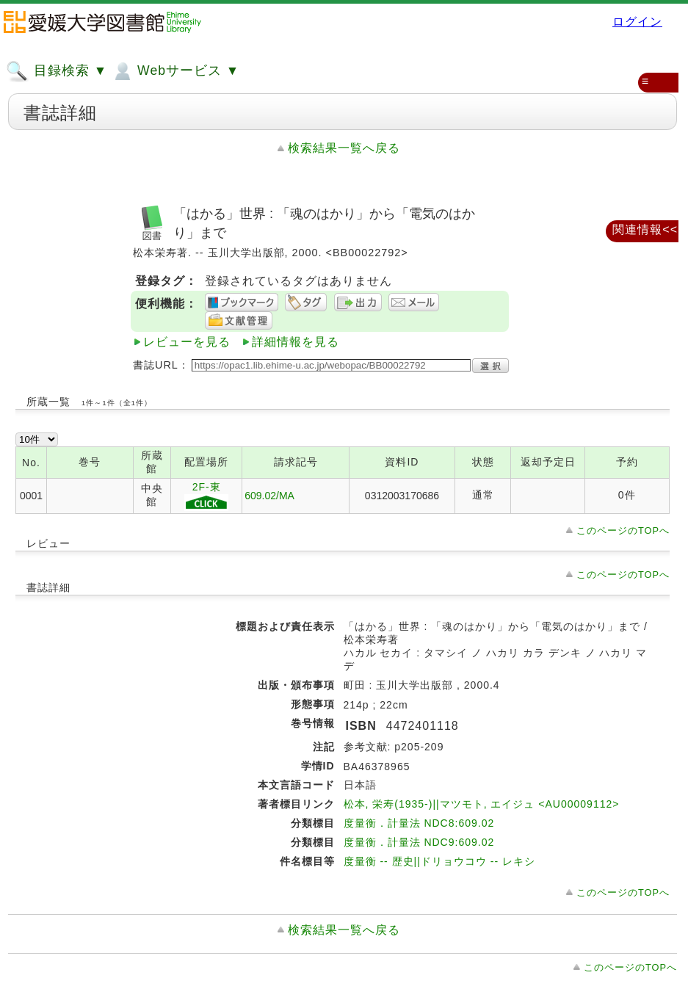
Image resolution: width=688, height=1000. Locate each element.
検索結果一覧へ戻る (344, 148)
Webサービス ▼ (175, 71)
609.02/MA (269, 495)
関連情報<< (645, 229)
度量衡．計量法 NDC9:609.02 (419, 842)
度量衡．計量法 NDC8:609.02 (419, 823)
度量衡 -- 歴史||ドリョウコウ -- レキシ (439, 861)
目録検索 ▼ (56, 71)
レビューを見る (187, 342)
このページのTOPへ (623, 530)
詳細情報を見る (295, 342)
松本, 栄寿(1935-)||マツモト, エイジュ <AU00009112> (482, 804)
